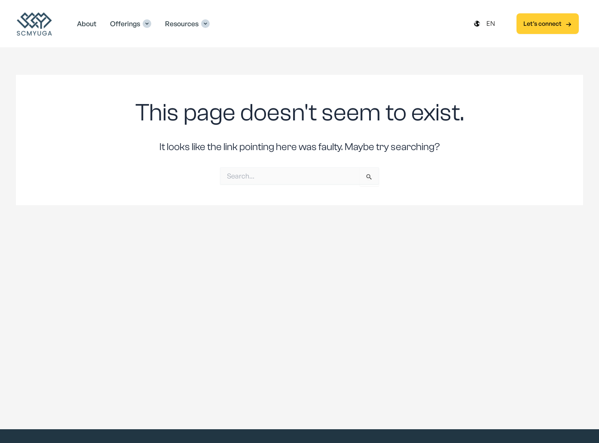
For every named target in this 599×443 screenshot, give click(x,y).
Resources (182, 23)
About (86, 23)
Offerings (125, 23)
